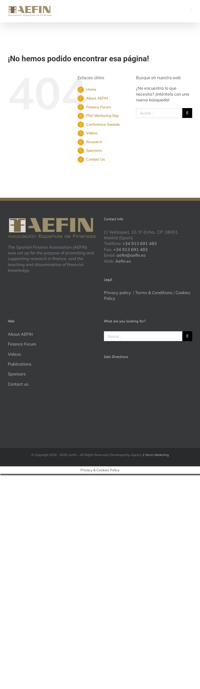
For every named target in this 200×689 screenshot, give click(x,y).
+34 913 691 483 (139, 243)
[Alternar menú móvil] (191, 9)
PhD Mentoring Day (102, 115)
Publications (20, 364)
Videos (92, 133)
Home (91, 89)
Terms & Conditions (153, 292)
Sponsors (94, 150)
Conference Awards (103, 124)
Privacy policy (118, 292)
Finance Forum (98, 107)
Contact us (18, 384)
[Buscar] (187, 113)
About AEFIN (97, 98)
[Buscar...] (159, 113)
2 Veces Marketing (155, 455)
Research (94, 142)
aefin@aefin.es (131, 255)
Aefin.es (123, 261)
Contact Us (95, 159)
